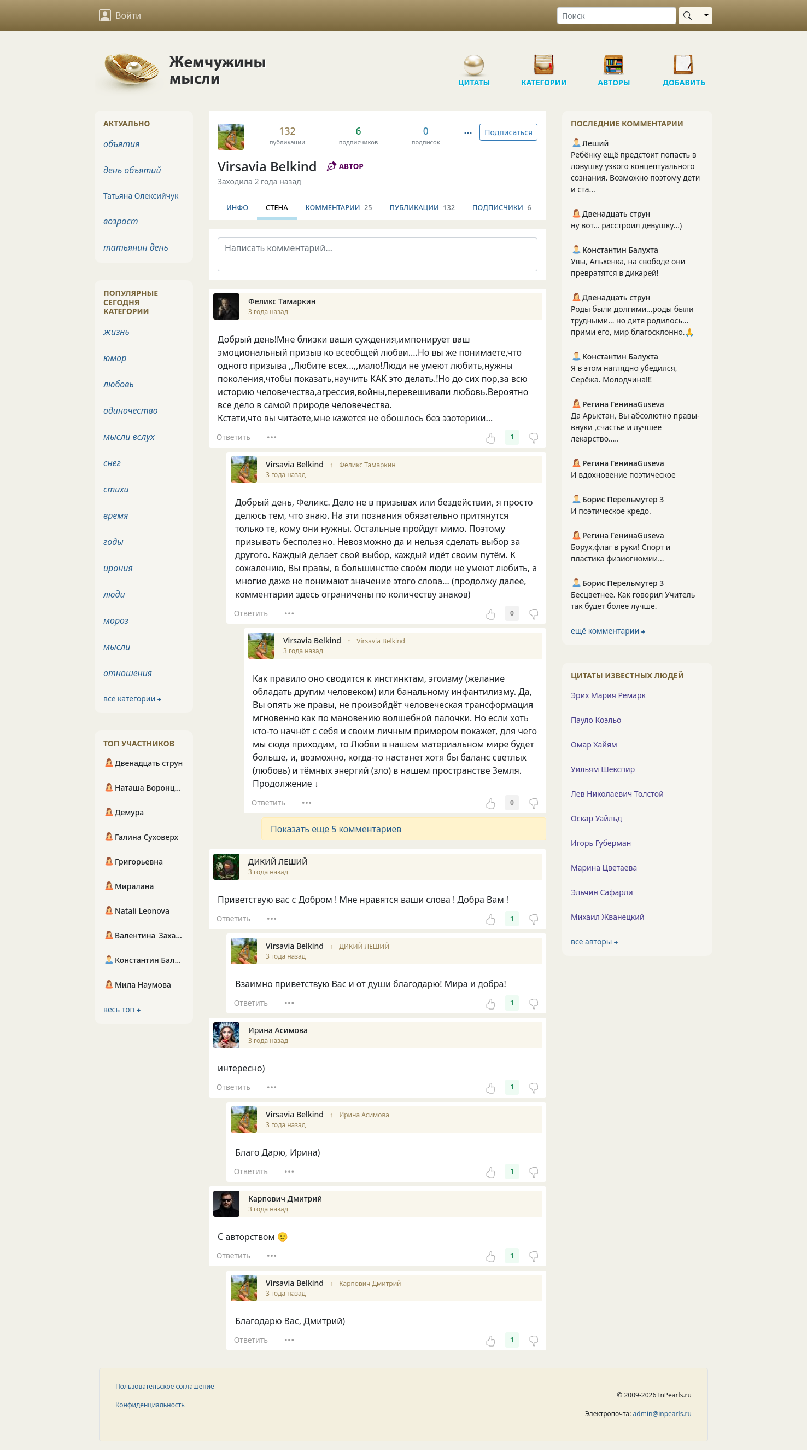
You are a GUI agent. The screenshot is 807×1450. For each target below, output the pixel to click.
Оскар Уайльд (596, 818)
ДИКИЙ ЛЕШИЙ (364, 946)
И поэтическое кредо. (611, 511)
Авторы (614, 60)
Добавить (684, 60)
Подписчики (501, 207)
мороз (115, 620)
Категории (544, 60)
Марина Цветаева (604, 867)
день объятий (132, 170)
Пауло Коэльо (596, 720)
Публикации (422, 207)
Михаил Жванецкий (608, 917)
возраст (120, 221)
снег (112, 463)
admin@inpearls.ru (662, 1413)
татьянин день (135, 247)
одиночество (130, 410)
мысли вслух (129, 437)
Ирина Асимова (364, 1115)
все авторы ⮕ (594, 941)
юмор (114, 358)
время (115, 515)
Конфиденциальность (150, 1405)
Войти (120, 15)
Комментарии (339, 207)
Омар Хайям (594, 744)
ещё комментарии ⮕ (608, 630)
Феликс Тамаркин (367, 464)
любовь (118, 384)
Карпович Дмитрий (370, 1283)
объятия (121, 144)
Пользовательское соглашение (164, 1386)
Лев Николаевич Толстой (617, 793)
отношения (127, 673)
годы (113, 542)
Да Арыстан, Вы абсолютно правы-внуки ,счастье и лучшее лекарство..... (635, 427)
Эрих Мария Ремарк (608, 695)
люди (114, 594)
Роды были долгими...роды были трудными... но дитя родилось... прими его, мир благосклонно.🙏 (632, 320)
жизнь (116, 332)
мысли (116, 647)
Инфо (237, 207)
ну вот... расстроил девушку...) (626, 225)
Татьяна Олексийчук (141, 195)
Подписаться (508, 132)
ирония (118, 568)
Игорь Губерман (601, 843)
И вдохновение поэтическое (623, 474)
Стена (277, 207)
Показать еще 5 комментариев (336, 829)
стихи (116, 489)
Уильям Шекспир (603, 769)
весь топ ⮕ (122, 1009)
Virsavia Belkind (267, 166)
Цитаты (474, 60)
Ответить (233, 437)
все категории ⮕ (132, 698)
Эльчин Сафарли (602, 892)
